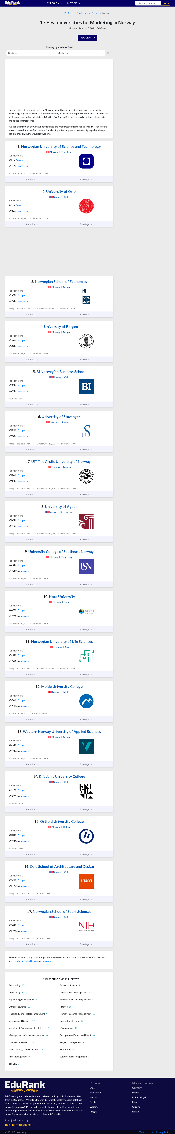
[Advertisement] (31, 85)
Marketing (82, 13)
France (135, 1102)
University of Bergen (59, 326)
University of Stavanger (59, 416)
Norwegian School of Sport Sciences (59, 911)
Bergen (34, 960)
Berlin (93, 1102)
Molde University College (59, 686)
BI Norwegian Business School (59, 371)
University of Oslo (59, 191)
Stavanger (48, 960)
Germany (137, 1087)
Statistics (32, 179)
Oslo (26, 960)
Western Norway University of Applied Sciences (59, 731)
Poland (135, 1092)
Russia (135, 1111)
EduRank (101, 28)
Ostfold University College (59, 821)
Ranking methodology (19, 1124)
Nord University (59, 596)
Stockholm (95, 1092)
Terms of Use (146, 1132)
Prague (93, 1111)
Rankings (86, 179)
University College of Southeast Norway (59, 551)
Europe (95, 13)
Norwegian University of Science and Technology (59, 146)
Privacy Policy (163, 1132)
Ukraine (136, 1106)
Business (68, 13)
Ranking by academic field (59, 47)
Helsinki (94, 1097)
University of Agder (59, 506)
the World (23, 166)
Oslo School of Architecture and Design (59, 866)
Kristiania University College (59, 776)
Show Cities (87, 38)
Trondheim (17, 960)
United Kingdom (140, 1097)
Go (108, 53)
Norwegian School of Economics (59, 281)
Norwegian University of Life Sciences (59, 641)
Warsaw (94, 1106)
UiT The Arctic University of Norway (59, 461)
